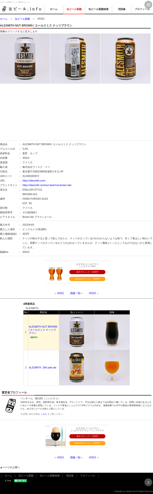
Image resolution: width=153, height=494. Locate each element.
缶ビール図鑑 (74, 9)
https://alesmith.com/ (33, 180)
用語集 (122, 9)
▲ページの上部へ (10, 467)
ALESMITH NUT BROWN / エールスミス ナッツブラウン (43, 329)
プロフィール (142, 9)
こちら (43, 414)
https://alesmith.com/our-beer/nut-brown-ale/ (47, 185)
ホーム (53, 9)
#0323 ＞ (94, 293)
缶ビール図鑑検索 (99, 9)
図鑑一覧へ (76, 293)
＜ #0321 (59, 293)
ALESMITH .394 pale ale (42, 367)
